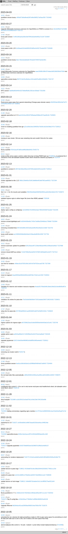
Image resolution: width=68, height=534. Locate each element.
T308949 (48, 475)
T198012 (22, 468)
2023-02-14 (6, 144)
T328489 (49, 48)
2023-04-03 (6, 12)
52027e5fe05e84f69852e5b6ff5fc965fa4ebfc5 (28, 340)
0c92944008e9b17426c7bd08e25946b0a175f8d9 (35, 221)
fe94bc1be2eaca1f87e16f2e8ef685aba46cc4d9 (33, 434)
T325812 (45, 340)
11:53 (3, 196)
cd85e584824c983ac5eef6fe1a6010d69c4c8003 (39, 375)
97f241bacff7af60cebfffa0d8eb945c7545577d (24, 149)
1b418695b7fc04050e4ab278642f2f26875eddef (37, 210)
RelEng (15, 1)
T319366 (60, 525)
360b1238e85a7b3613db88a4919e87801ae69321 (35, 180)
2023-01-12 (6, 281)
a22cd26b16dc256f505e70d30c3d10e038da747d (39, 126)
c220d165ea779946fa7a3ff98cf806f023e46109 (33, 499)
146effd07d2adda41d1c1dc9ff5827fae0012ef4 (40, 481)
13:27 (3, 148)
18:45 (3, 332)
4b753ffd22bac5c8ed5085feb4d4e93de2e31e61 (37, 322)
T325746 (55, 322)
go (35, 5)
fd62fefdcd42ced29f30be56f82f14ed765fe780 (26, 505)
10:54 (3, 232)
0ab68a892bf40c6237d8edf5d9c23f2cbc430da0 (24, 90)
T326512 (58, 126)
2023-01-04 (6, 317)
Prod (9, 1)
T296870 (57, 375)
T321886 (13, 399)
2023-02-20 (6, 110)
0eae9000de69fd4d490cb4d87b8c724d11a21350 (27, 275)
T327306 (47, 263)
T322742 (50, 228)
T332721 (20, 30)
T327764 (46, 234)
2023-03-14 (6, 85)
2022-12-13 (6, 358)
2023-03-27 (6, 23)
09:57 (3, 455)
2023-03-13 (6, 97)
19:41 (3, 27)
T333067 (47, 37)
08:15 (3, 154)
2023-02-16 (6, 133)
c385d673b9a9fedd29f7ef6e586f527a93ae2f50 (31, 17)
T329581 (52, 156)
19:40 (3, 373)
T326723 (4, 288)
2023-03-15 (6, 66)
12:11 (3, 297)
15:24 (3, 273)
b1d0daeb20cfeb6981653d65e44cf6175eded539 (31, 48)
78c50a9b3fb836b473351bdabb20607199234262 (38, 299)
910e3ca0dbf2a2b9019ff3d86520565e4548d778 (45, 457)
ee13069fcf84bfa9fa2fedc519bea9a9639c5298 (28, 234)
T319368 (4, 434)
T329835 (52, 115)
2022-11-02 (6, 405)
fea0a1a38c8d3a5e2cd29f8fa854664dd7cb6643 (31, 363)
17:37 (3, 309)
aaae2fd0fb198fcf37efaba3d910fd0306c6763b (49, 71)
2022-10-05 (6, 512)
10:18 (3, 523)
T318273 (4, 445)
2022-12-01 (6, 381)
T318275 (44, 505)
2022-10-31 (6, 417)
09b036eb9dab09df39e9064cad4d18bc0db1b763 (42, 192)
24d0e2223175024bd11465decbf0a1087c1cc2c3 (31, 493)
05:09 (3, 473)
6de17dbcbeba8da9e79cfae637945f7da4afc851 (31, 60)
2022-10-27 (6, 429)
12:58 (3, 136)
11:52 (3, 420)
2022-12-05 (6, 369)
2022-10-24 (6, 440)
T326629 (50, 311)
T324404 (49, 363)
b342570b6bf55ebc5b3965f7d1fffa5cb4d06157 (34, 445)
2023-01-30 (6, 187)
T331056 (42, 90)
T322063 (4, 411)
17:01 (3, 491)
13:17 (3, 409)
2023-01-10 (6, 305)
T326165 (47, 334)
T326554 (46, 275)
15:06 (3, 443)
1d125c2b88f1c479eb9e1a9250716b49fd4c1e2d (30, 475)
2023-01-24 (6, 216)
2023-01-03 (6, 329)
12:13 (3, 497)
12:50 (3, 320)
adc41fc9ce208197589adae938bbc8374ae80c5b (34, 115)
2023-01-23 (6, 240)
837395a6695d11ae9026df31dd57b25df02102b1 (31, 311)
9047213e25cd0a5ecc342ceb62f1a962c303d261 (32, 79)
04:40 (3, 479)
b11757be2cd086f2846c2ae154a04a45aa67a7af (50, 411)
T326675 (61, 192)
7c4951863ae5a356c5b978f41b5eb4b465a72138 (28, 37)
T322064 (54, 221)
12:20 (3, 167)
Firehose (22, 1)
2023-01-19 (6, 258)
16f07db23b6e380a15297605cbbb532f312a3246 (30, 169)
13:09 (3, 250)
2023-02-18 (6, 121)
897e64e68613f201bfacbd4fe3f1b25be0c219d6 (32, 228)
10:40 (3, 100)
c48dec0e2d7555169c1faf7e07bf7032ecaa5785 (29, 263)
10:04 (3, 466)
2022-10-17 (6, 463)
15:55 (3, 261)
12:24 (3, 178)
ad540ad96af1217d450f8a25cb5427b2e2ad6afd (29, 334)
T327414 (54, 252)
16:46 (3, 69)
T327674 (57, 157)
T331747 (51, 79)
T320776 (27, 457)
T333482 (49, 17)
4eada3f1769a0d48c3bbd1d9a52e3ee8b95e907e (50, 286)
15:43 (3, 397)
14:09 (3, 284)
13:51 (3, 190)
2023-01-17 (6, 269)
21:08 (3, 113)
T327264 (54, 180)
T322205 (55, 210)
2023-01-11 (6, 294)
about (64, 532)
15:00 (3, 208)
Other (28, 1)
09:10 (3, 432)
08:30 (3, 384)
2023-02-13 (6, 163)
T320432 (50, 493)
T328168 (46, 198)
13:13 (3, 58)
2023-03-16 (6, 54)
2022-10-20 (6, 452)
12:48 (3, 361)
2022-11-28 (6, 394)
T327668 (60, 245)
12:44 (3, 226)
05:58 (3, 503)
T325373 (21, 352)
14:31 (3, 15)
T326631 (57, 299)
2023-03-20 (6, 43)
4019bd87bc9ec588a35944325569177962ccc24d (40, 468)
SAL (3, 1)
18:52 (3, 219)
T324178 (16, 388)
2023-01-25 (6, 204)
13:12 (3, 46)
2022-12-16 (6, 346)
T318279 (4, 499)
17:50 (3, 35)
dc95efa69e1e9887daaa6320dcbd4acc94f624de (33, 422)
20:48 (3, 124)
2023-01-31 (6, 175)
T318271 (15, 422)
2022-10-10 (6, 487)
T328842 (17, 103)
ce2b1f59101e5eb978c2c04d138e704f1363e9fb (31, 399)
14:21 (3, 88)
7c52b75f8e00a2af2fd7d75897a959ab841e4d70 (36, 252)
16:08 (3, 77)
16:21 (3, 243)
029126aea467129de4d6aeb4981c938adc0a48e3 (41, 245)
